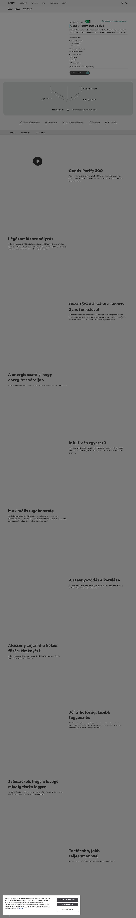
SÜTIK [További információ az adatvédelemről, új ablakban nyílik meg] (21, 908)
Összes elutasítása (67, 904)
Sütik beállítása (67, 909)
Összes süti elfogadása (68, 899)
